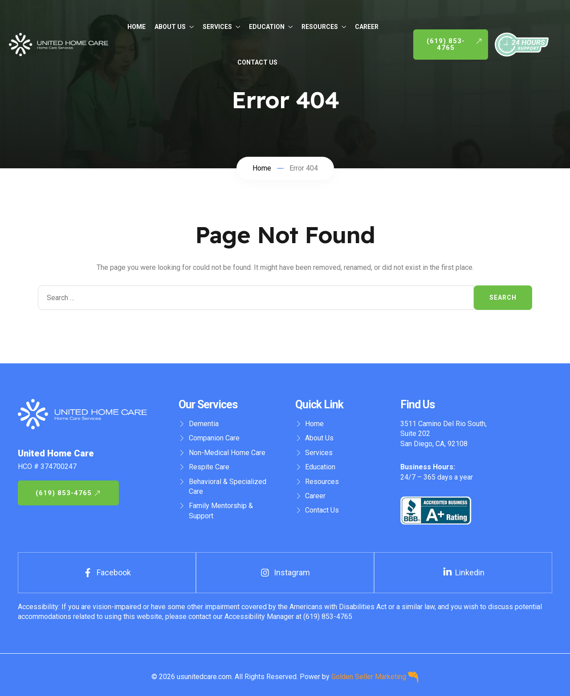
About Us (174, 27)
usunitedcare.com (204, 676)
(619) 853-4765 (326, 616)
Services (221, 27)
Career (367, 26)
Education (271, 27)
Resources (323, 27)
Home (136, 26)
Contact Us (257, 62)
